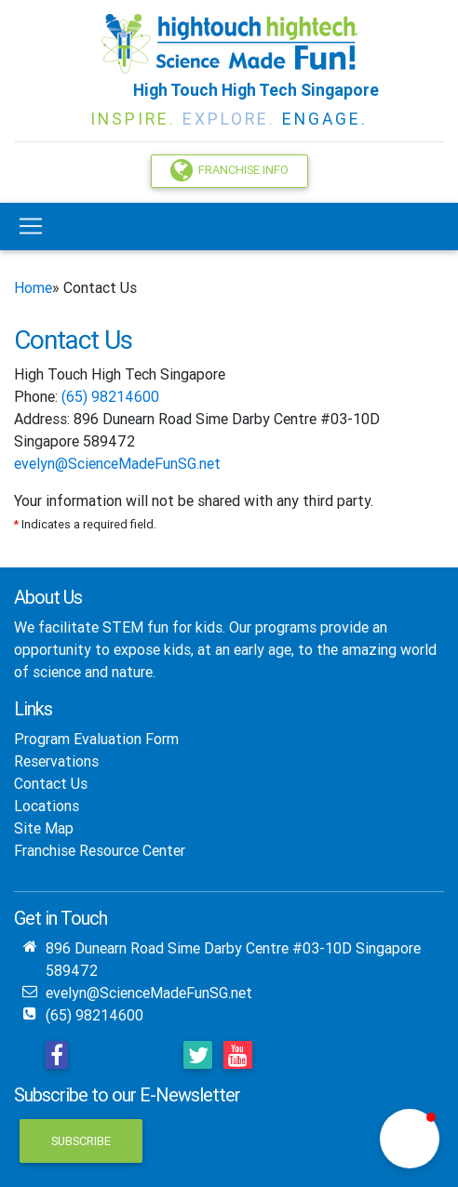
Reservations (56, 761)
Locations (46, 805)
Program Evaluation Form (96, 738)
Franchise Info (229, 170)
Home (33, 287)
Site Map (44, 828)
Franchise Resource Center (99, 850)
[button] (409, 1138)
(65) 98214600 (110, 396)
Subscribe (81, 1141)
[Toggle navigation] (31, 226)
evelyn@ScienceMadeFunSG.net (117, 463)
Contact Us (51, 783)
